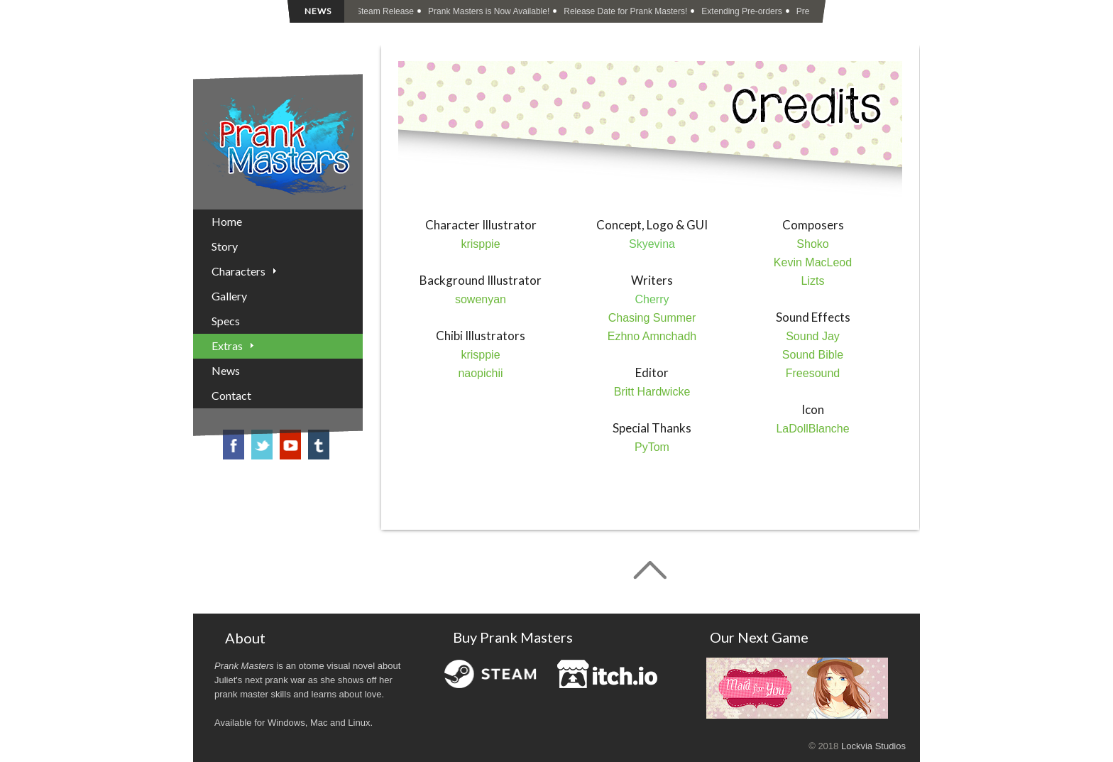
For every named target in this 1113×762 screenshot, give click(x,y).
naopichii (480, 373)
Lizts (813, 281)
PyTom (652, 447)
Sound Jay (813, 336)
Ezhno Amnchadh (652, 336)
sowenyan (480, 299)
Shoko (812, 244)
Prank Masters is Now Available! (490, 11)
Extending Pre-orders (743, 11)
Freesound (813, 373)
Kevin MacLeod (813, 262)
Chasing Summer (652, 318)
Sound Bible (812, 355)
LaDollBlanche (812, 429)
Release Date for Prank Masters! (627, 11)
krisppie (480, 244)
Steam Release (386, 11)
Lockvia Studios (873, 746)
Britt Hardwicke (652, 392)
